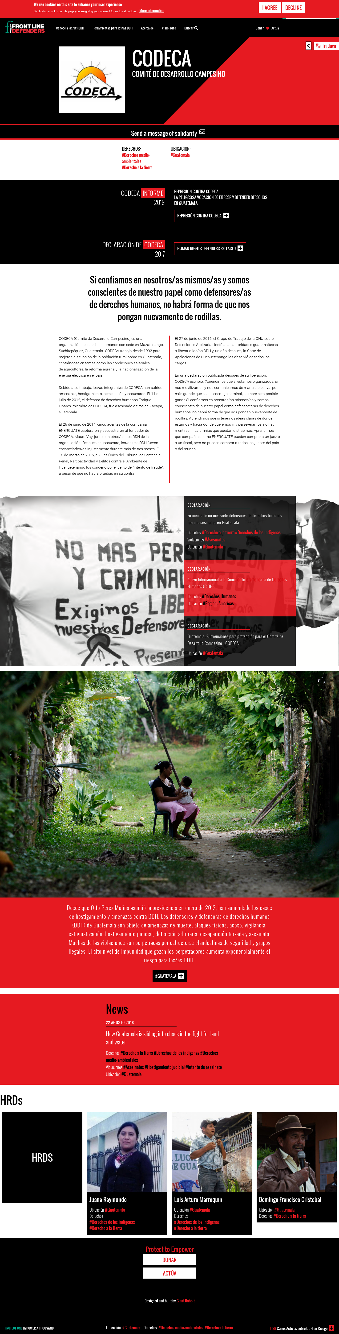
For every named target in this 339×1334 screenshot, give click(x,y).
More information (151, 10)
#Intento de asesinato (204, 1067)
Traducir (329, 45)
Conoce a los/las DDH (70, 27)
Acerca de (147, 27)
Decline (293, 7)
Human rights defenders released (206, 247)
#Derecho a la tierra (137, 167)
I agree (269, 7)
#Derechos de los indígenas (258, 532)
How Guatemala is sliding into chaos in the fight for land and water (162, 1037)
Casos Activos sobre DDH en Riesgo (298, 1328)
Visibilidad (169, 27)
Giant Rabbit (186, 1300)
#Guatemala (180, 155)
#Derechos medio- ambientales (135, 158)
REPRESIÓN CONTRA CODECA (199, 215)
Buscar (191, 27)
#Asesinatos (215, 539)
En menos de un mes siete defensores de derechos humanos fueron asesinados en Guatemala (234, 518)
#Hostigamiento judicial (165, 1067)
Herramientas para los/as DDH (113, 27)
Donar (260, 28)
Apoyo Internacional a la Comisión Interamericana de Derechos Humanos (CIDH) (237, 582)
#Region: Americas (218, 603)
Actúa (275, 28)
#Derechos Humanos (219, 596)
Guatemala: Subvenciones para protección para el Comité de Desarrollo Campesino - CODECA (235, 638)
